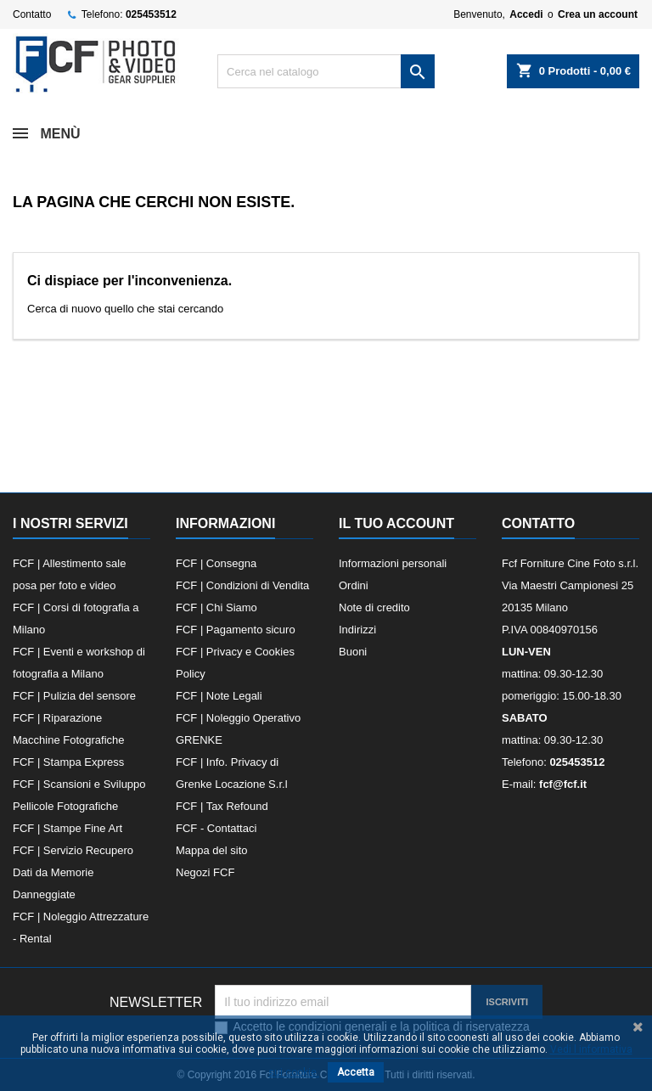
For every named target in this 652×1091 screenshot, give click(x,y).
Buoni (353, 651)
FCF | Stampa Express (68, 762)
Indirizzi (357, 629)
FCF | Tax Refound (222, 806)
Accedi (525, 14)
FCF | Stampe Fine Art (67, 828)
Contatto (32, 14)
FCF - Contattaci (216, 828)
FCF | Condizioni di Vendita (242, 585)
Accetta (355, 1072)
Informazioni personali (393, 563)
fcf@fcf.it (563, 784)
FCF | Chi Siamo (216, 607)
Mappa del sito (212, 850)
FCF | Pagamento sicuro (235, 629)
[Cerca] (326, 71)
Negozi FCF (205, 872)
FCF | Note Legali (219, 695)
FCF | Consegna (216, 563)
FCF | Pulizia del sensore (74, 695)
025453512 (151, 14)
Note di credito (374, 607)
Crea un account (598, 14)
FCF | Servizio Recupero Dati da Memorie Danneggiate (73, 872)
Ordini (353, 585)
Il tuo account (396, 523)
